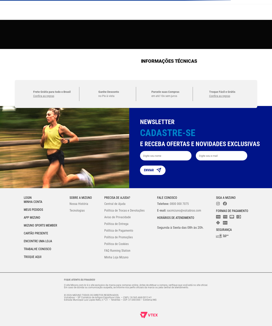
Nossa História (79, 204)
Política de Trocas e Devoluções (124, 210)
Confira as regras (43, 96)
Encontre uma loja (38, 241)
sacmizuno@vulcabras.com (179, 210)
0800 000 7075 (173, 204)
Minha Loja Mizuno (116, 257)
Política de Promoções (118, 237)
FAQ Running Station (117, 250)
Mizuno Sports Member (40, 225)
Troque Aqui (32, 257)
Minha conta (33, 202)
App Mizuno (32, 217)
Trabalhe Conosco (37, 249)
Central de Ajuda (114, 204)
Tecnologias (77, 210)
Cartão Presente (36, 233)
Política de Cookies (116, 244)
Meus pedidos (33, 210)
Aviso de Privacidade (117, 217)
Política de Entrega (116, 224)
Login (28, 198)
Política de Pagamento (118, 230)
